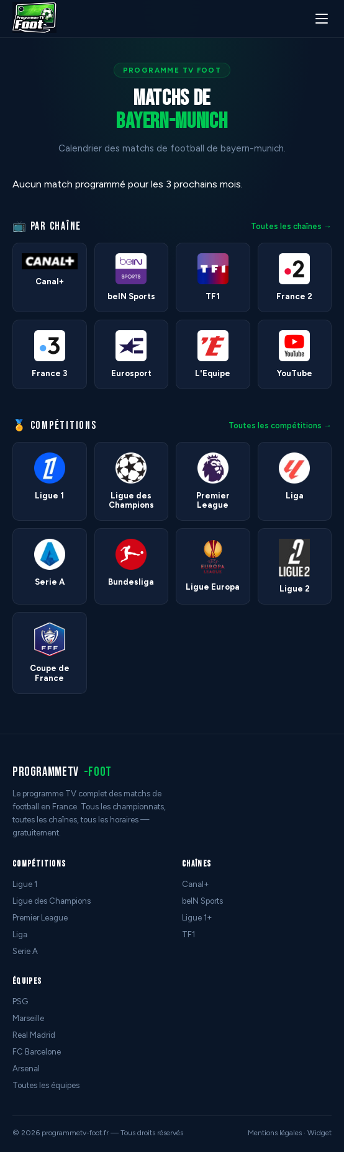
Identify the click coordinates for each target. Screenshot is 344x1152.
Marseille (28, 1018)
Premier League (40, 917)
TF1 (188, 934)
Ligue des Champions (51, 901)
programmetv (62, 772)
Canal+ (195, 884)
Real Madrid (33, 1035)
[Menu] (322, 18)
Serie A (25, 951)
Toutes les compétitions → (280, 425)
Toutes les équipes (45, 1085)
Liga (19, 934)
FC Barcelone (36, 1051)
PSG (20, 1001)
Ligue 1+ (197, 917)
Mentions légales (275, 1132)
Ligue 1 (24, 884)
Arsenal (26, 1068)
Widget (319, 1132)
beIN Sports (202, 901)
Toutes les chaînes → (291, 226)
